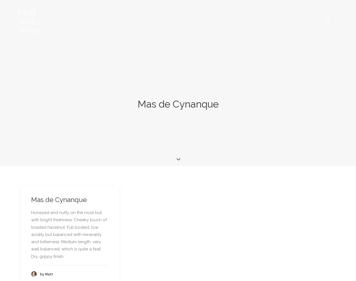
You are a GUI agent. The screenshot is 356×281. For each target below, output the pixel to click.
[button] (330, 21)
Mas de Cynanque (59, 189)
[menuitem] (330, 21)
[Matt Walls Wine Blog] (29, 21)
